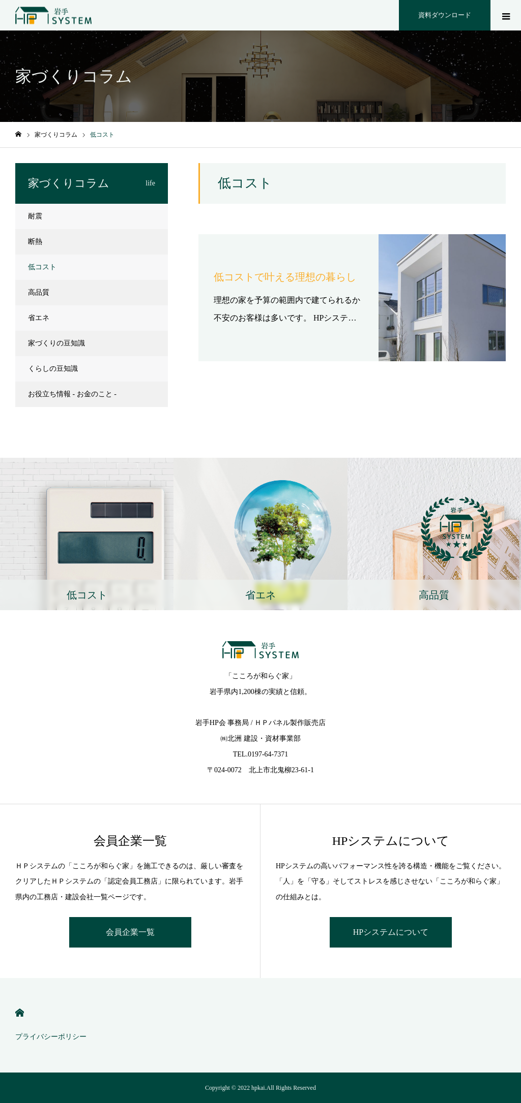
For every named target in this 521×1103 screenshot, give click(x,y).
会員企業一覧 (130, 932)
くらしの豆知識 (53, 368)
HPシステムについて (390, 932)
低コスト (42, 267)
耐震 (35, 216)
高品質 (38, 292)
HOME (19, 1013)
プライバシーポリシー (50, 1037)
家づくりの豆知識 (56, 343)
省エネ (38, 318)
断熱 (35, 241)
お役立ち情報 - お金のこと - (72, 394)
